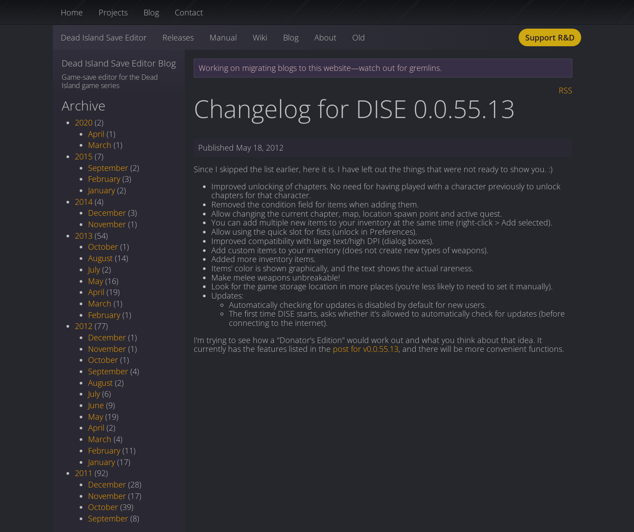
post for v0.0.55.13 (365, 349)
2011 (83, 473)
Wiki (260, 37)
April (96, 134)
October (103, 246)
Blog (151, 12)
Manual (223, 37)
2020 (83, 122)
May (95, 281)
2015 (83, 156)
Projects (113, 12)
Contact (189, 12)
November (107, 224)
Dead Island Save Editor (104, 37)
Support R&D (550, 37)
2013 (83, 235)
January (101, 190)
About (325, 37)
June (96, 405)
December (107, 212)
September (108, 168)
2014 (83, 201)
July (94, 269)
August (100, 258)
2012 (83, 326)
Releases (178, 37)
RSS (565, 90)
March (99, 145)
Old (358, 37)
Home (72, 12)
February (104, 179)
